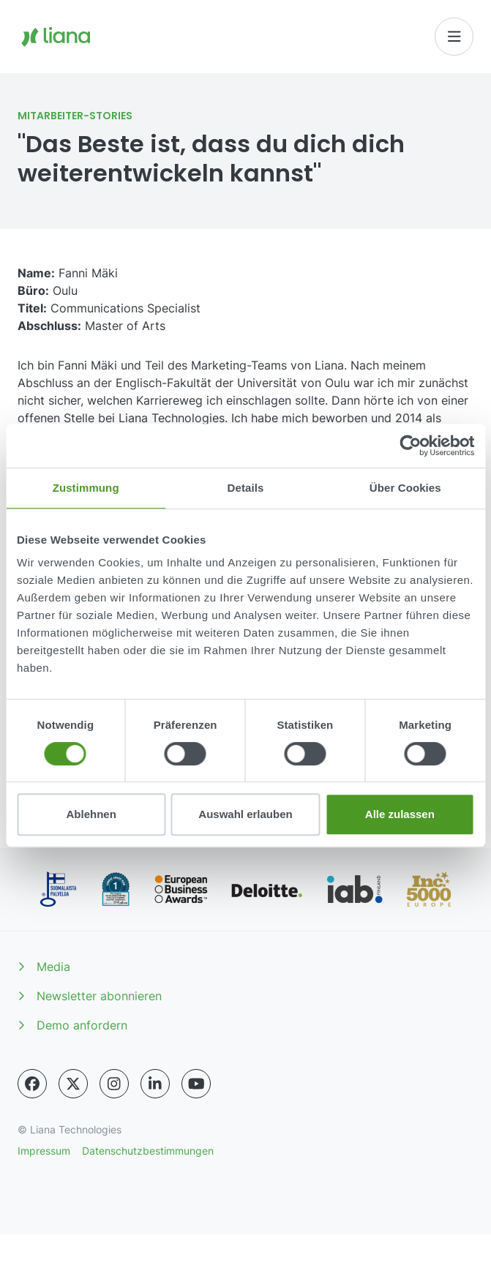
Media (44, 966)
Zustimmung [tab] (86, 487)
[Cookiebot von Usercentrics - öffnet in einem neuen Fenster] (410, 446)
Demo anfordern (72, 1025)
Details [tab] (246, 487)
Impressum (44, 1150)
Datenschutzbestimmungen (148, 1150)
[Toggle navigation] (454, 37)
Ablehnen (91, 814)
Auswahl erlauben (245, 814)
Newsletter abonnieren (90, 996)
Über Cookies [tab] (405, 487)
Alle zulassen (400, 814)
